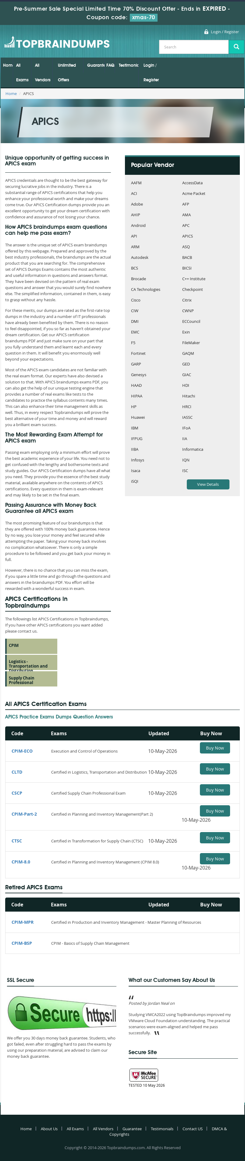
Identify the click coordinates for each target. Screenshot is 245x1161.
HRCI (186, 407)
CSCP (17, 793)
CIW (134, 311)
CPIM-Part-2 (24, 814)
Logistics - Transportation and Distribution (28, 666)
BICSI (187, 268)
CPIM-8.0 (21, 862)
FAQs (110, 65)
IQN (186, 460)
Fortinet (138, 353)
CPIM (14, 645)
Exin (186, 332)
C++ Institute (193, 279)
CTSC (17, 841)
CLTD (17, 772)
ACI (134, 194)
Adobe (137, 204)
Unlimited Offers (67, 72)
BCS (134, 268)
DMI (135, 321)
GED (186, 364)
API (134, 236)
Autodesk (139, 258)
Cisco (135, 300)
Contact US (193, 1128)
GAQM (188, 353)
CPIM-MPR (23, 922)
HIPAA (136, 396)
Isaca (135, 471)
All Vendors (43, 72)
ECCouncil (191, 321)
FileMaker (191, 343)
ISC (185, 471)
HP (134, 407)
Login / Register (225, 31)
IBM (134, 428)
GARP (136, 364)
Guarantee (96, 65)
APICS (187, 236)
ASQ (186, 247)
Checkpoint (192, 290)
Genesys (138, 375)
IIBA (134, 449)
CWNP (188, 311)
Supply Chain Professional (21, 680)
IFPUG (136, 439)
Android (138, 226)
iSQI (134, 481)
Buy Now (215, 748)
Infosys (137, 460)
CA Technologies (145, 290)
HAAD (136, 385)
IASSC (187, 417)
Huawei (138, 417)
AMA (186, 215)
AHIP (135, 215)
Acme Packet (193, 194)
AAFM (136, 183)
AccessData (192, 183)
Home (8, 65)
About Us (49, 1128)
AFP (185, 204)
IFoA (186, 428)
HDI (185, 385)
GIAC (186, 375)
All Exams (22, 72)
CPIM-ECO (22, 751)
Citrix (187, 300)
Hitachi (188, 396)
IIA (184, 439)
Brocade (138, 279)
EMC (135, 332)
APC (186, 226)
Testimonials (128, 65)
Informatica (192, 449)
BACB (187, 258)
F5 (133, 343)
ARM (135, 247)
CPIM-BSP (22, 943)
